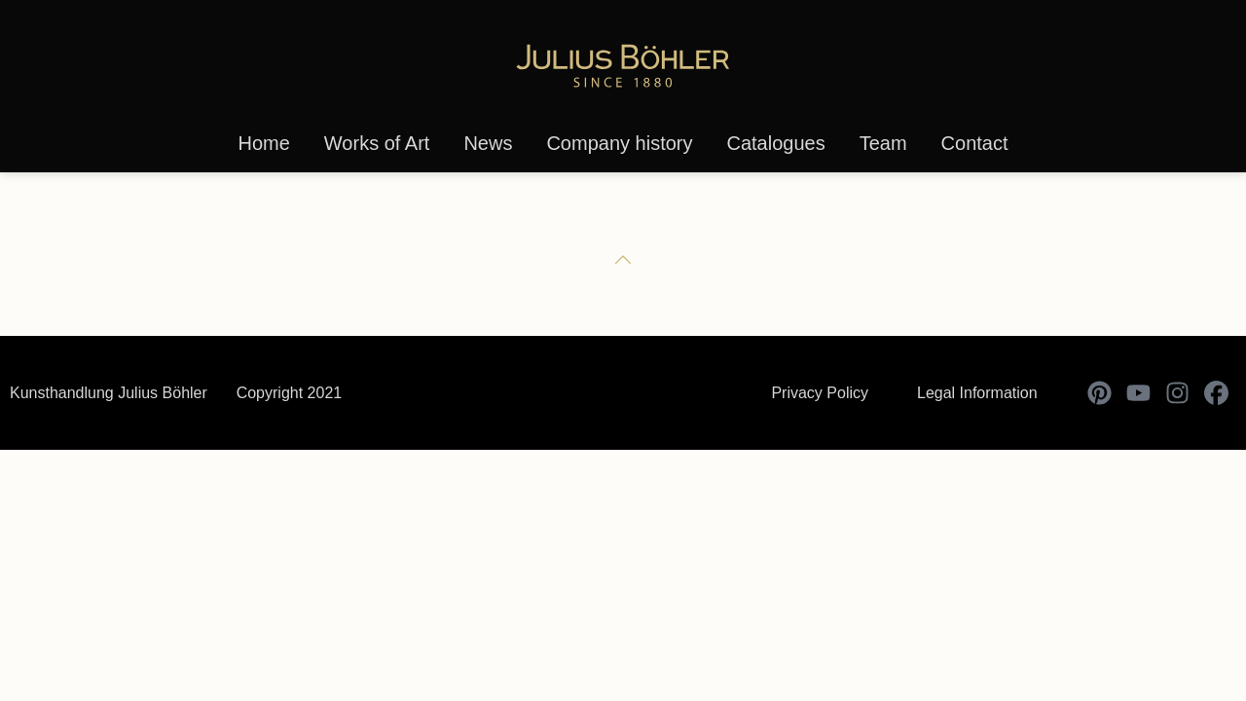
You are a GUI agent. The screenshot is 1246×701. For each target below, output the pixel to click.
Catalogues (775, 143)
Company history (619, 143)
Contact (974, 143)
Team (883, 143)
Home (263, 143)
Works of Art (377, 143)
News (487, 143)
